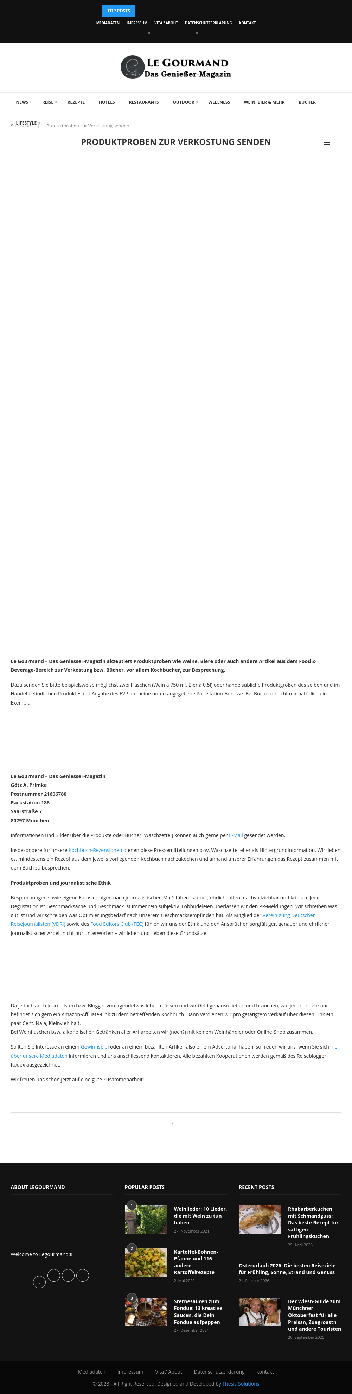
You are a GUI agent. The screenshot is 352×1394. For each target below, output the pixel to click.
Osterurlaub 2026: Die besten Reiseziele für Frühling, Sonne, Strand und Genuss (287, 1269)
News (22, 102)
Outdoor (183, 102)
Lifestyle (26, 123)
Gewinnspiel (95, 1046)
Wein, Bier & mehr (264, 102)
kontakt (247, 22)
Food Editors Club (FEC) (116, 924)
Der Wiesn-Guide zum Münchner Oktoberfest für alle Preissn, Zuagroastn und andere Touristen (314, 1315)
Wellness (219, 102)
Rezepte (76, 102)
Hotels (107, 102)
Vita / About (166, 22)
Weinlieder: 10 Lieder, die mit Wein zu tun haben (200, 1215)
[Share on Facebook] (172, 1121)
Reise (47, 102)
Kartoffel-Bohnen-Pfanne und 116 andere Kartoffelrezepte (196, 1262)
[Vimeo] (197, 33)
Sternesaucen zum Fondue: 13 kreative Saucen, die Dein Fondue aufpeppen (198, 1311)
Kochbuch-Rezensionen (95, 850)
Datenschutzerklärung (208, 22)
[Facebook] (149, 33)
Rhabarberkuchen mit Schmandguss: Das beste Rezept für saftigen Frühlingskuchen (313, 1222)
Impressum (137, 22)
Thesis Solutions (240, 1383)
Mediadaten (108, 22)
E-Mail (236, 835)
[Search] (337, 144)
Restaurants (144, 102)
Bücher (307, 102)
